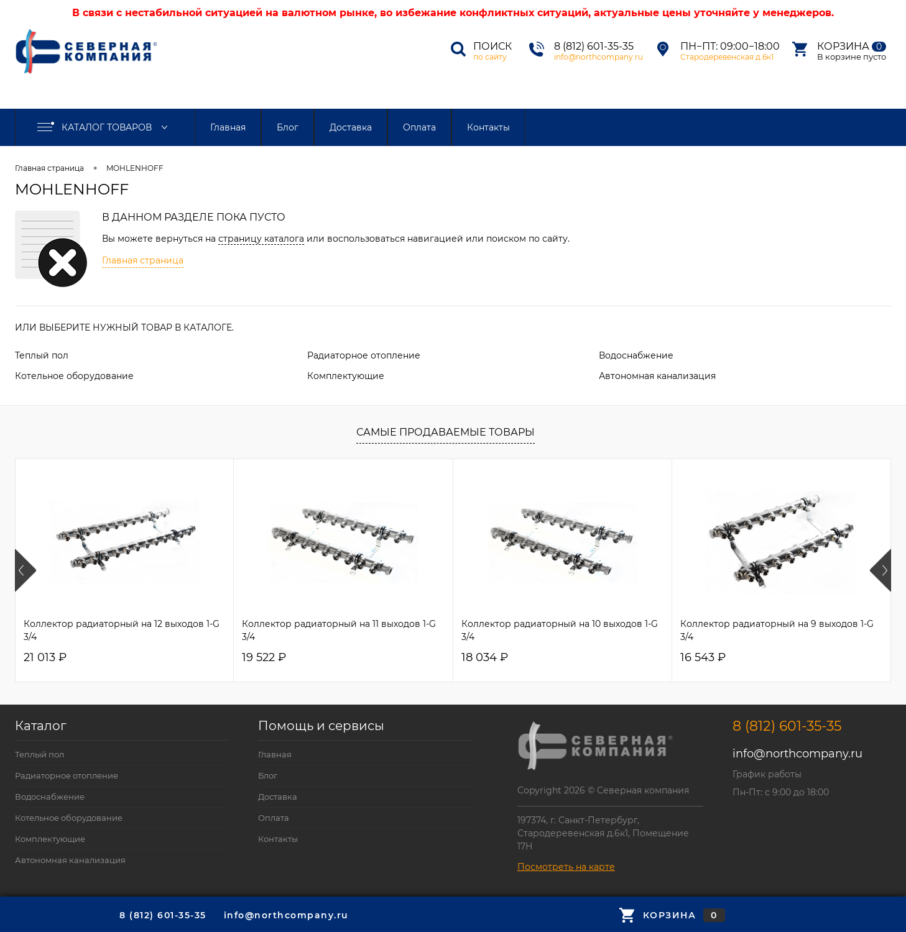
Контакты (488, 127)
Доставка (351, 127)
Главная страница (49, 168)
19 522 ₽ (264, 657)
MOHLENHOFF (135, 168)
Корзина (851, 47)
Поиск (492, 46)
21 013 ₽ (45, 657)
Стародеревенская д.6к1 (727, 57)
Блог (287, 127)
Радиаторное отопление (363, 355)
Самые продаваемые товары (445, 432)
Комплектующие (345, 375)
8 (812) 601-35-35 (594, 46)
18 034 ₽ (484, 657)
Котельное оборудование (74, 375)
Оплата (419, 127)
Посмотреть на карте (566, 866)
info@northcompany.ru (598, 57)
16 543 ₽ (703, 657)
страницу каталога (261, 238)
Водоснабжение (636, 355)
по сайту (490, 57)
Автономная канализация (657, 375)
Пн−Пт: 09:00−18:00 (730, 46)
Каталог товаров (105, 127)
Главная (228, 127)
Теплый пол (41, 355)
